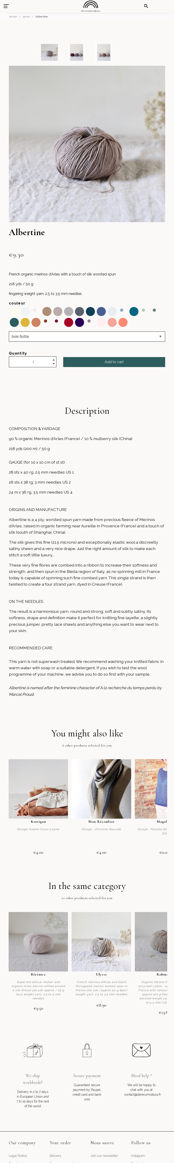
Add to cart (114, 362)
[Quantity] (32, 362)
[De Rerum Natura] (90, 6)
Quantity (18, 353)
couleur (17, 303)
